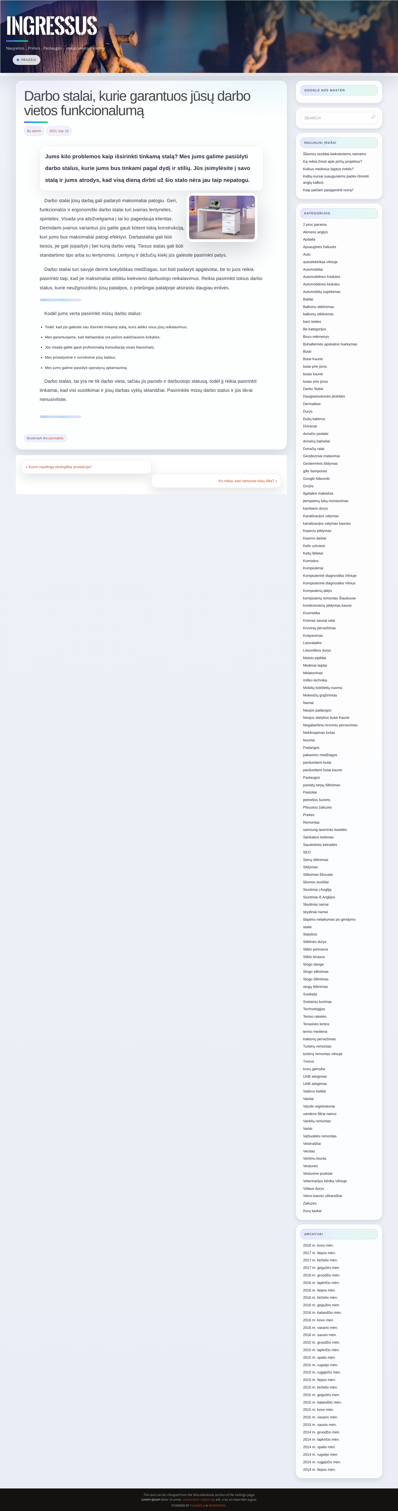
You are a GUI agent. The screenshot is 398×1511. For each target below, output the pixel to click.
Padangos (311, 748)
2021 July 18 (59, 131)
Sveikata (310, 994)
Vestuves (310, 1166)
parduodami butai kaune (322, 770)
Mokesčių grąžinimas (320, 695)
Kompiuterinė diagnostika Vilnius (329, 583)
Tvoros (308, 1061)
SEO (307, 852)
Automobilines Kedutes (321, 277)
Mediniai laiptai (315, 665)
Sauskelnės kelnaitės (320, 845)
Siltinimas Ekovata (318, 874)
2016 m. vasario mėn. (320, 1327)
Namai (308, 703)
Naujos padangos (317, 710)
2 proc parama (314, 224)
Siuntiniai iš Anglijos (319, 897)
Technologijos (314, 1009)
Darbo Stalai (313, 389)
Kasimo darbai (314, 538)
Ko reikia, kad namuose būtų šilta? (248, 481)
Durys (308, 411)
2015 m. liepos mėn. (319, 1380)
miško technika (315, 680)
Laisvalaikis (312, 643)
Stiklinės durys (314, 942)
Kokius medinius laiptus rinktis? (328, 169)
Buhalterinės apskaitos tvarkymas (330, 344)
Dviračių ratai (313, 449)
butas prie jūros (315, 381)
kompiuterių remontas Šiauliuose (329, 598)
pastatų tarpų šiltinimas (321, 785)
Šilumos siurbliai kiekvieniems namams (334, 154)
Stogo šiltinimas (315, 979)
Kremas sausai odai (319, 620)
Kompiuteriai (313, 568)
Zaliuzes (309, 1203)
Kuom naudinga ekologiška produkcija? (58, 467)
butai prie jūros (315, 366)
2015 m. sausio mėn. (320, 1425)
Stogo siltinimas (315, 971)
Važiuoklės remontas (319, 1136)
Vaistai (308, 1099)
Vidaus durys (313, 1188)
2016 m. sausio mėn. (320, 1335)
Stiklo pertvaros (315, 949)
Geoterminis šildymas (320, 463)
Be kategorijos (314, 329)
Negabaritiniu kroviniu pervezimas (330, 725)
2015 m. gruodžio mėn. (321, 1342)
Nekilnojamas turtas (319, 732)
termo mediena (315, 1031)
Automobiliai (313, 269)
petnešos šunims (316, 800)
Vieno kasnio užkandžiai (322, 1196)
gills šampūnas (315, 471)
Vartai (307, 1128)
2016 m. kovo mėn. (318, 1320)
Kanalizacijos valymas (321, 516)
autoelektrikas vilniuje (320, 262)
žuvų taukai (312, 1211)
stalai (307, 927)
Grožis (308, 486)
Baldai (308, 299)
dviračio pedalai (315, 434)
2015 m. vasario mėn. (320, 1417)
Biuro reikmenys (316, 336)
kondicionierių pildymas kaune (327, 605)
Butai (307, 351)
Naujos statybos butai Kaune (326, 717)
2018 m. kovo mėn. (318, 1245)
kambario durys (315, 508)
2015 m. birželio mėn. (320, 1387)
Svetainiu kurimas (317, 1002)
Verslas (309, 1151)
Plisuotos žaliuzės (317, 807)
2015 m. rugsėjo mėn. (320, 1365)
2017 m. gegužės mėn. (321, 1268)
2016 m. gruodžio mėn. (321, 1275)
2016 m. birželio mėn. (320, 1297)
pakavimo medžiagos (320, 755)
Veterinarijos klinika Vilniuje (325, 1181)
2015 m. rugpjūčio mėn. (322, 1372)
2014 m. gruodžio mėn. (321, 1432)
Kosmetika (311, 613)
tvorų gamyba (314, 1069)
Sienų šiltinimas (315, 860)
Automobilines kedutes (321, 284)
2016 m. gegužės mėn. (321, 1305)
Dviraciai (310, 426)
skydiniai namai (315, 912)
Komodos (310, 561)
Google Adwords (316, 478)
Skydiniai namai (315, 904)
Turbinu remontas (317, 1046)
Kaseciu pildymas (317, 531)
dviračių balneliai (316, 441)
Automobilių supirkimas (321, 292)
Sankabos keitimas (318, 837)
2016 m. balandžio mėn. (322, 1312)
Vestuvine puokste (318, 1173)
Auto (306, 254)
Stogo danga (313, 964)
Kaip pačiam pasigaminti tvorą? (328, 190)
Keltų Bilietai (313, 553)
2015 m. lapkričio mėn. (321, 1350)
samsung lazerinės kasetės (325, 830)
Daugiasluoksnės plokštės (324, 396)
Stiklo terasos (314, 957)
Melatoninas (313, 673)
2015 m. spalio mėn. (319, 1357)
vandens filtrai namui (319, 1114)
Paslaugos (311, 777)
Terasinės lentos (316, 1024)
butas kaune (313, 374)
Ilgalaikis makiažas (318, 493)
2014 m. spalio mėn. (319, 1447)
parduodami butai (317, 762)
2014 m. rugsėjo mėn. (320, 1454)
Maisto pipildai (314, 658)
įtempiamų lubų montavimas (325, 501)
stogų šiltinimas (315, 986)
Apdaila (309, 239)
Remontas (311, 822)
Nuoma (309, 740)
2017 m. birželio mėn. (320, 1260)
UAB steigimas (315, 1076)
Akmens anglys (315, 232)
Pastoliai (310, 792)
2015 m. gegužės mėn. (321, 1395)
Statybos (310, 934)
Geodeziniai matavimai (321, 456)
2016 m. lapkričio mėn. (321, 1283)
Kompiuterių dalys (317, 591)
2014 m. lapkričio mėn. (321, 1439)
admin (36, 131)
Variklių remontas (317, 1121)
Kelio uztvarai (314, 546)
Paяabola (197, 1505)
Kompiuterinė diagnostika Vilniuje (329, 575)
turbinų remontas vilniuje (322, 1054)
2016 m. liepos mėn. (319, 1290)
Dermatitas (312, 404)
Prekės (308, 815)
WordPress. (218, 1505)
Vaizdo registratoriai (319, 1106)
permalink (56, 438)
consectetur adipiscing (198, 1499)
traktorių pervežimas (319, 1039)
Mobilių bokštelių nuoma (322, 688)
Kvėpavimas (313, 635)
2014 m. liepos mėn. (319, 1469)
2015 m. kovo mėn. (318, 1409)
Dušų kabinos (314, 419)
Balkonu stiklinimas (318, 307)
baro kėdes (312, 321)
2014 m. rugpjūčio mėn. (322, 1462)
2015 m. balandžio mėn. (322, 1402)
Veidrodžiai (312, 1143)
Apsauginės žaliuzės (319, 247)
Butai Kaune (313, 359)
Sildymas (310, 867)
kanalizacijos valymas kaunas (327, 523)
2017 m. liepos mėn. (319, 1253)
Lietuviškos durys (317, 650)
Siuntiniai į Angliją (317, 889)
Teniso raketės (314, 1016)
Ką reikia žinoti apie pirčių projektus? (332, 161)
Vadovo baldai (314, 1091)
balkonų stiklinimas (318, 314)
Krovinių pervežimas (319, 628)
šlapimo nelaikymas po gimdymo (329, 919)
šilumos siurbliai (316, 882)
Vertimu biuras (314, 1158)
